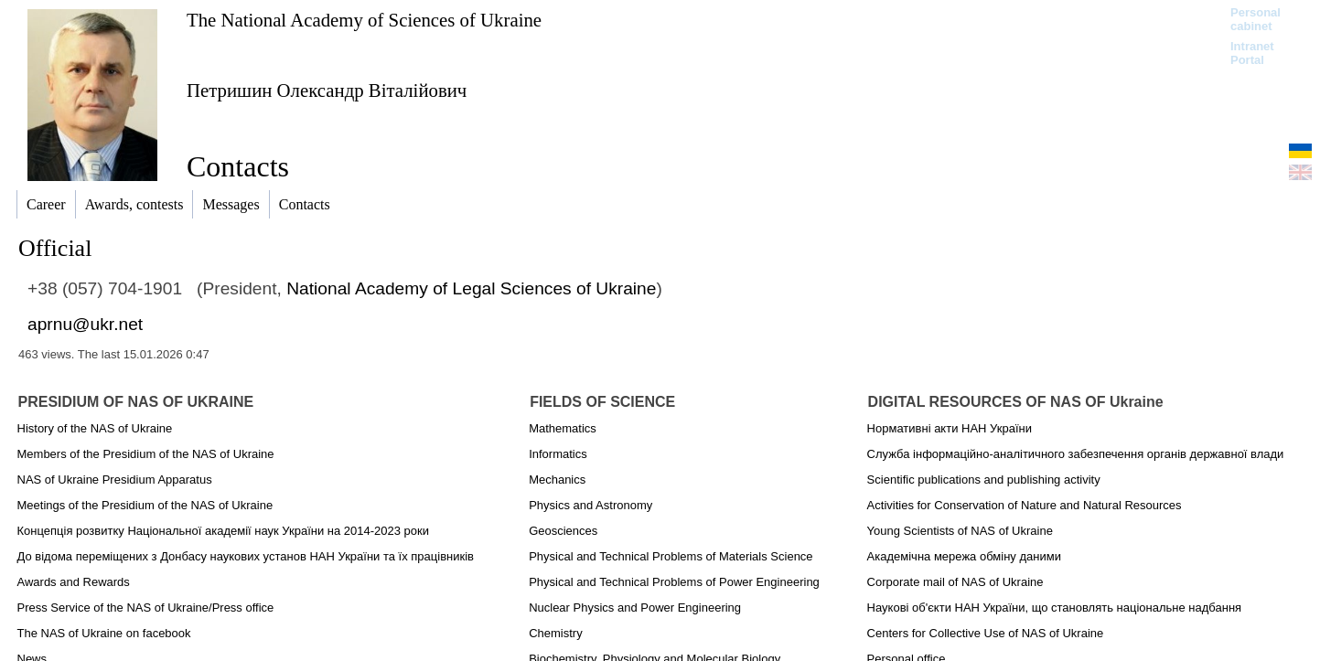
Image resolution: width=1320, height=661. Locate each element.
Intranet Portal (1252, 53)
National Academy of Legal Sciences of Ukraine (471, 288)
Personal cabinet (1255, 19)
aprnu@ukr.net (85, 324)
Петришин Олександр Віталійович (327, 90)
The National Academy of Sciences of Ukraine (364, 19)
